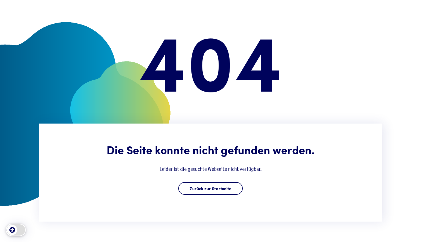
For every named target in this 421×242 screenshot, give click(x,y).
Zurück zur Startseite (210, 188)
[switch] (15, 230)
